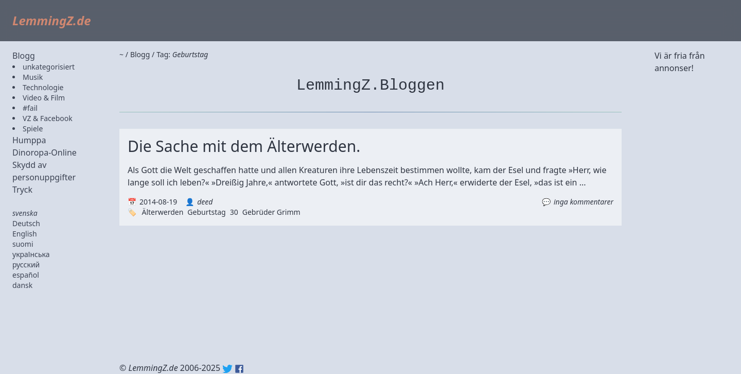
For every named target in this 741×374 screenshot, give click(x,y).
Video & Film (44, 98)
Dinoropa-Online (44, 152)
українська (31, 254)
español (25, 275)
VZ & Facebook (48, 118)
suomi (22, 244)
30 (234, 212)
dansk (22, 285)
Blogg (23, 55)
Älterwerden (162, 212)
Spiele (33, 128)
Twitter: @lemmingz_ (227, 369)
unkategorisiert (49, 67)
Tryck (22, 189)
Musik (33, 77)
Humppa (29, 140)
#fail (30, 108)
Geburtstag (206, 212)
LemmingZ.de (51, 20)
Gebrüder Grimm (271, 212)
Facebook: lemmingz (239, 369)
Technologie (43, 87)
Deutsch (26, 223)
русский (26, 264)
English (24, 234)
